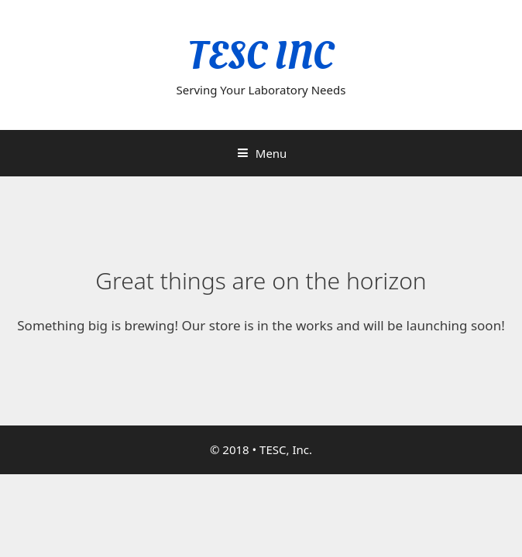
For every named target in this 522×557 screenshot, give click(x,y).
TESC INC (260, 56)
